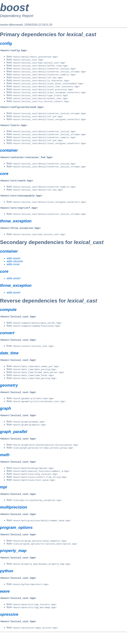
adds (13, 261)
